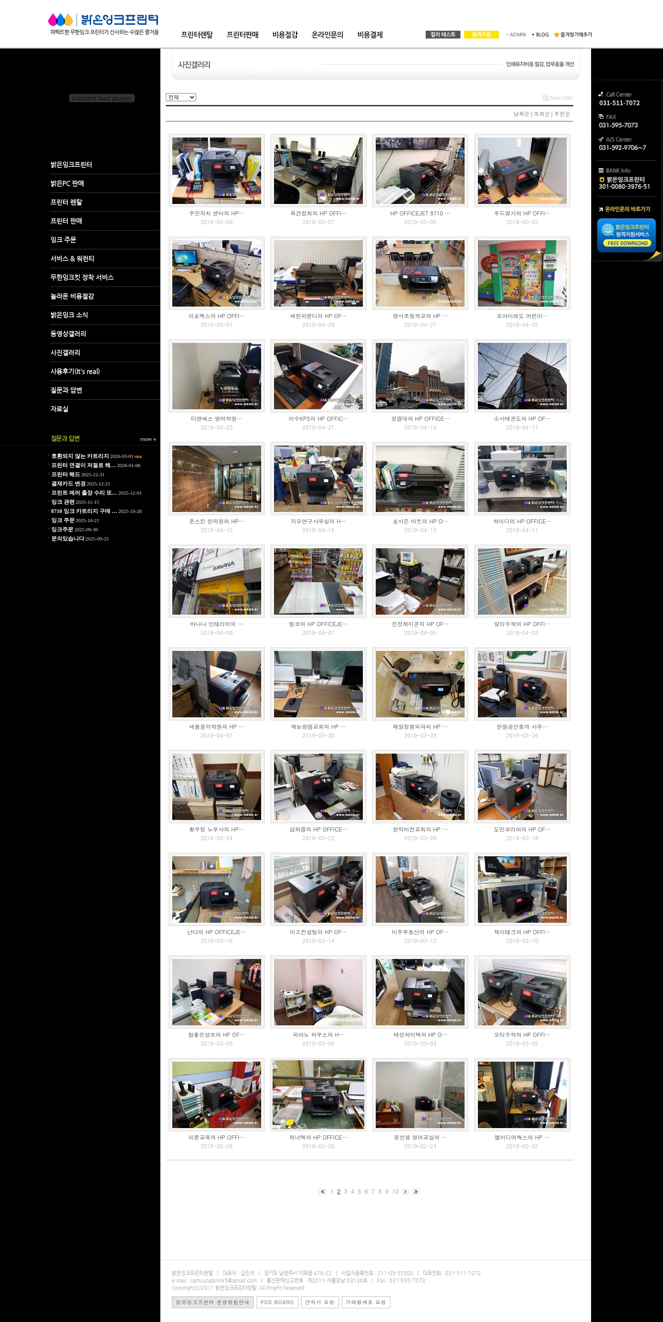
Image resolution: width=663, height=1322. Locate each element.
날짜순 (521, 113)
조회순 (542, 113)
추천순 (562, 113)
